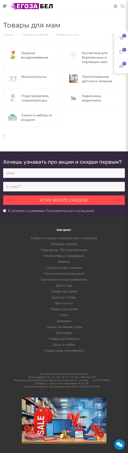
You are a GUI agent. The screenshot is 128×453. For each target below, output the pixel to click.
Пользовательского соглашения (69, 211)
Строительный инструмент (64, 274)
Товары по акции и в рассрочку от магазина (64, 238)
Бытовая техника (64, 244)
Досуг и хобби (64, 345)
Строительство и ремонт (64, 268)
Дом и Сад (64, 285)
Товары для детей (64, 309)
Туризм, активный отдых (63, 327)
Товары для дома (64, 291)
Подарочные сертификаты (64, 351)
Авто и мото (64, 303)
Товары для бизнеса (63, 339)
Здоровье (63, 321)
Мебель (64, 262)
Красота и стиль (64, 297)
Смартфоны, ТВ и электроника (64, 250)
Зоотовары (64, 333)
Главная (8, 34)
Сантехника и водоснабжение (64, 279)
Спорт (64, 315)
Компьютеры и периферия (64, 256)
